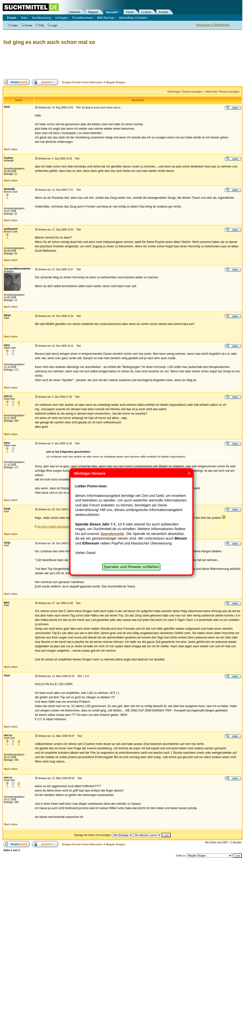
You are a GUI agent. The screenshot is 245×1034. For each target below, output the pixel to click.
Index (13, 25)
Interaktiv (112, 12)
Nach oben (11, 149)
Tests (23, 18)
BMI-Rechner (106, 18)
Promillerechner (82, 18)
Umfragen (61, 18)
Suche (26, 25)
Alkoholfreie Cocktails (133, 18)
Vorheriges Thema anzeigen (185, 91)
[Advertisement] (91, 62)
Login (52, 25)
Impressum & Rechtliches (212, 25)
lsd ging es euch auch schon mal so (49, 42)
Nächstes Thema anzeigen (222, 91)
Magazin (93, 12)
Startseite (74, 12)
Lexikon (146, 12)
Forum (130, 12)
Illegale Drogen (115, 82)
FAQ (39, 25)
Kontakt (163, 12)
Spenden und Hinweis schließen (131, 567)
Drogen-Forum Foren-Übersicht (82, 82)
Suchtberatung (41, 18)
